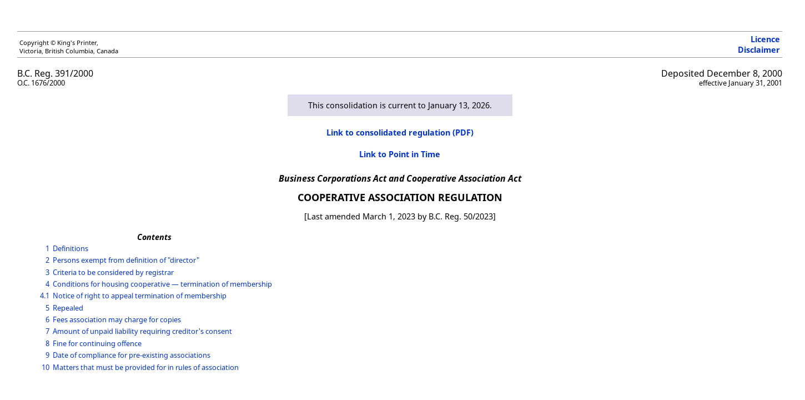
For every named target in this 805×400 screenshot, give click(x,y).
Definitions (70, 248)
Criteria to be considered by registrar (113, 272)
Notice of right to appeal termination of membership (140, 296)
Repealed (68, 308)
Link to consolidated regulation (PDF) (400, 132)
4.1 (44, 296)
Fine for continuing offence (97, 343)
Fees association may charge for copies (117, 319)
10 (45, 367)
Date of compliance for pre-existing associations (131, 355)
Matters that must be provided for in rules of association (146, 367)
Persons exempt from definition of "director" (126, 260)
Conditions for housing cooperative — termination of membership (162, 284)
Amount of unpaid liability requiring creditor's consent (142, 331)
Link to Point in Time (399, 154)
